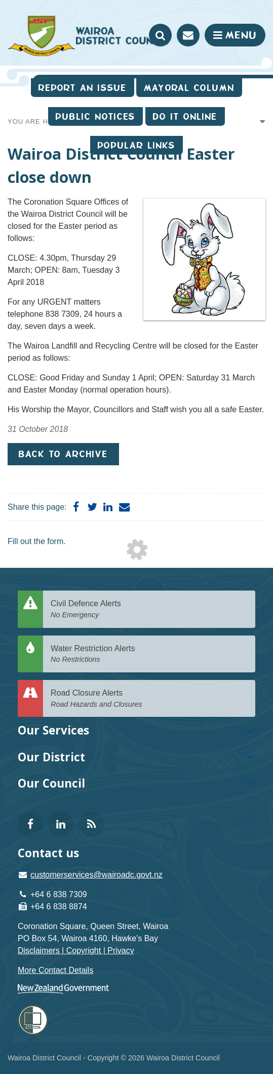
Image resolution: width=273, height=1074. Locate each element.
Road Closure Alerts (149, 699)
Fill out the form (35, 541)
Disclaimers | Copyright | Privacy (76, 950)
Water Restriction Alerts (149, 654)
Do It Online (185, 116)
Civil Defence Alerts (149, 609)
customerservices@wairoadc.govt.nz (96, 874)
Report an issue (82, 87)
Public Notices (95, 116)
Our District (51, 757)
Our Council (51, 783)
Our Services (53, 730)
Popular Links (136, 145)
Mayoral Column (189, 87)
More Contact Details (55, 970)
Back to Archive (63, 454)
